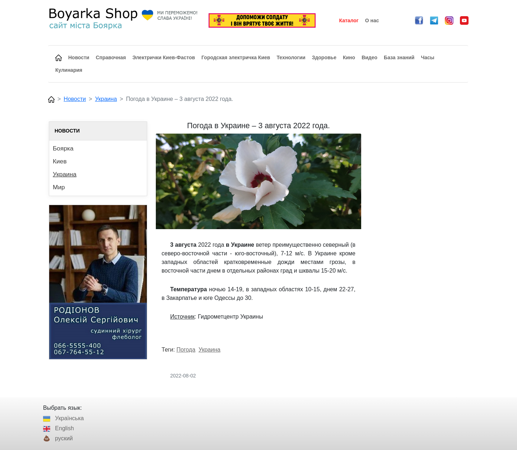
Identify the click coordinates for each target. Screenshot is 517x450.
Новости (75, 99)
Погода (185, 350)
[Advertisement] (419, 229)
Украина (106, 99)
